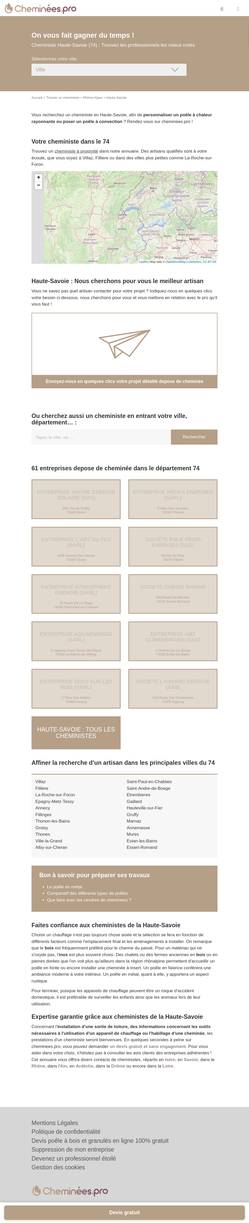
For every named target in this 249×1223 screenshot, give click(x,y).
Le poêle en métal (65, 884)
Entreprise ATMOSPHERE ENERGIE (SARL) (76, 589)
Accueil (37, 98)
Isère (170, 1057)
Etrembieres (139, 792)
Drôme (118, 1063)
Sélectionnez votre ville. (55, 58)
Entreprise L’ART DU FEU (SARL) (76, 542)
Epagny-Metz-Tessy (54, 799)
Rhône (38, 1063)
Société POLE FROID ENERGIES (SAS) (173, 542)
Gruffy (133, 812)
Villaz (40, 779)
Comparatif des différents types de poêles (87, 891)
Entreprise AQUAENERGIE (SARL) (76, 637)
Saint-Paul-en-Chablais (149, 779)
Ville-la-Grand (48, 838)
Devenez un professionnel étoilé (74, 1158)
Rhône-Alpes (93, 98)
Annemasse (138, 825)
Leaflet (143, 261)
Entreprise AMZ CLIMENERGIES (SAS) (172, 637)
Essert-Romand (142, 845)
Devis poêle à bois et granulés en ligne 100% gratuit (100, 1140)
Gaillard (134, 799)
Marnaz (134, 818)
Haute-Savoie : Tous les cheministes (76, 731)
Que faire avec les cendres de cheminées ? (89, 897)
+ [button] (38, 178)
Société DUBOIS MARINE (173, 586)
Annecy (42, 805)
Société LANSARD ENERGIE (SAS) (173, 684)
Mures (133, 832)
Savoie (191, 1057)
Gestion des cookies (58, 1167)
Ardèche (84, 1063)
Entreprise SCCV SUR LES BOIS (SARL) (76, 684)
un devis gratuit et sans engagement (148, 1044)
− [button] (38, 186)
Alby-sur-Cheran (51, 845)
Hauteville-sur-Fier (145, 805)
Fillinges (43, 812)
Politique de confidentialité (66, 1131)
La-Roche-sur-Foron (55, 792)
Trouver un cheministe (62, 98)
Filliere (41, 786)
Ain (63, 1063)
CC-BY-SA (209, 261)
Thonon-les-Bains (52, 818)
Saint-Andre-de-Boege (148, 786)
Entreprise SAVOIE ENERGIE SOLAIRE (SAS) (76, 494)
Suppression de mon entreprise (73, 1149)
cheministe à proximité (76, 151)
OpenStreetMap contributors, (184, 261)
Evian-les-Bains (142, 838)
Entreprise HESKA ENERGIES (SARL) (173, 494)
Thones (42, 832)
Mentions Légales (55, 1123)
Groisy (41, 825)
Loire (167, 1063)
